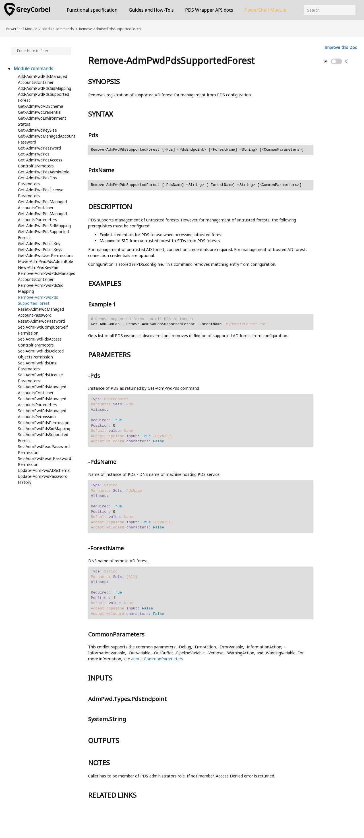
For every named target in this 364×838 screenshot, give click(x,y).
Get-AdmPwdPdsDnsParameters (37, 180)
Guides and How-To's (151, 10)
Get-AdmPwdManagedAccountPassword (46, 139)
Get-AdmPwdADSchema (40, 106)
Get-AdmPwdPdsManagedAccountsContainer (42, 204)
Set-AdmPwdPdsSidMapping (44, 428)
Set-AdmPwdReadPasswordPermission (44, 449)
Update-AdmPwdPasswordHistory (42, 479)
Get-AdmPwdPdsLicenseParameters (40, 192)
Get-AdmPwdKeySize (37, 130)
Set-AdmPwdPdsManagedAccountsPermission (42, 413)
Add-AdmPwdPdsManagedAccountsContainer (42, 79)
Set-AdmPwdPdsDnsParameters (37, 366)
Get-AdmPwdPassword (39, 148)
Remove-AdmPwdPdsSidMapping (40, 288)
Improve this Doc (340, 47)
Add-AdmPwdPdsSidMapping (44, 88)
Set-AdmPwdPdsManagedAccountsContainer (42, 389)
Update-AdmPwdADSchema (44, 470)
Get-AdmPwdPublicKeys (40, 249)
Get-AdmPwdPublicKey (39, 243)
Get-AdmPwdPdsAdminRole (43, 172)
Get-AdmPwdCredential (39, 112)
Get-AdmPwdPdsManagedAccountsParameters (42, 216)
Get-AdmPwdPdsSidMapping (44, 225)
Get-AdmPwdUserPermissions (45, 255)
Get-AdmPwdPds (33, 154)
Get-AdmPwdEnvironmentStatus (42, 121)
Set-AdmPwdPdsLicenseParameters (40, 377)
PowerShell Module (265, 10)
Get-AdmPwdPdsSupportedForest (43, 234)
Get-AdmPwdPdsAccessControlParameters (40, 163)
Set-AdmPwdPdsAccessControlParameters (40, 342)
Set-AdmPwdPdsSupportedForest (43, 437)
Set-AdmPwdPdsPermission (43, 422)
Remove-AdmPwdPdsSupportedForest (110, 28)
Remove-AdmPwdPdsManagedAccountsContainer (46, 276)
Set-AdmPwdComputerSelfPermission (43, 330)
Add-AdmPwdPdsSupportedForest (43, 97)
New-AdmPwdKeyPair (38, 267)
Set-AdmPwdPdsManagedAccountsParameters (42, 401)
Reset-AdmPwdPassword (41, 321)
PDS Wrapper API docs (209, 10)
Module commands (58, 28)
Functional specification (92, 10)
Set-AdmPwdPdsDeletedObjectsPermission (41, 354)
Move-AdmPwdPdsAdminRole (45, 261)
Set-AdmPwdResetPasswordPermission (44, 461)
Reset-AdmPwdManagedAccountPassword (41, 312)
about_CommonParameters (157, 658)
